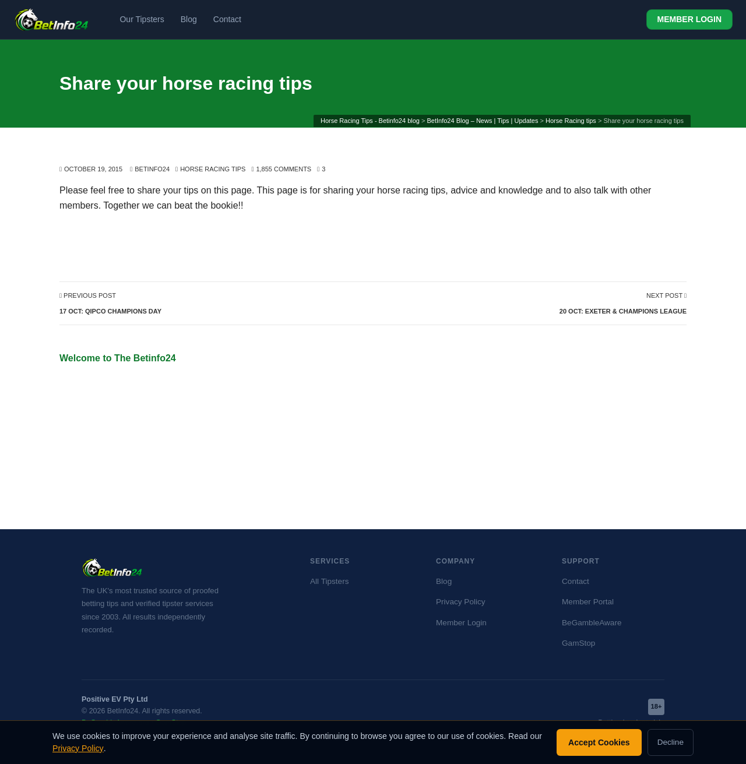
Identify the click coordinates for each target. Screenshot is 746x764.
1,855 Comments (283, 169)
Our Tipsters (141, 19)
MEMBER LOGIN (689, 19)
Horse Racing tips (212, 169)
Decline (670, 742)
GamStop (578, 643)
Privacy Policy (460, 601)
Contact (227, 19)
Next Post (623, 303)
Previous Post (110, 303)
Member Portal (588, 601)
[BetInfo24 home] (51, 20)
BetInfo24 (152, 169)
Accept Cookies (599, 742)
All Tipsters (329, 581)
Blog (189, 19)
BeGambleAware (592, 622)
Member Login (461, 622)
